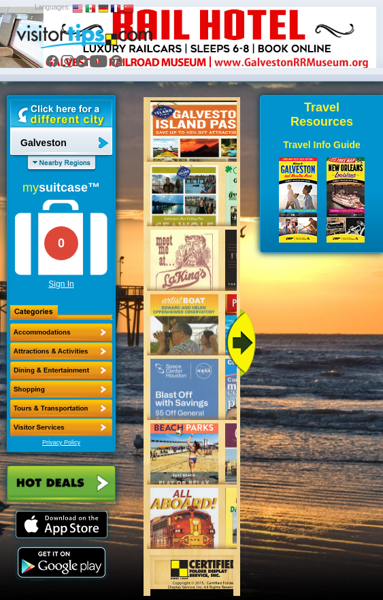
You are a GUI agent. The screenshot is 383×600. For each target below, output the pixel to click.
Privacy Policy (61, 442)
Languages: (52, 7)
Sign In (60, 284)
